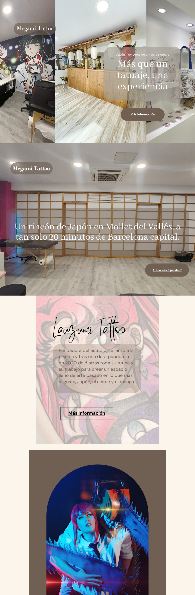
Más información (143, 114)
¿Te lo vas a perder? (167, 270)
